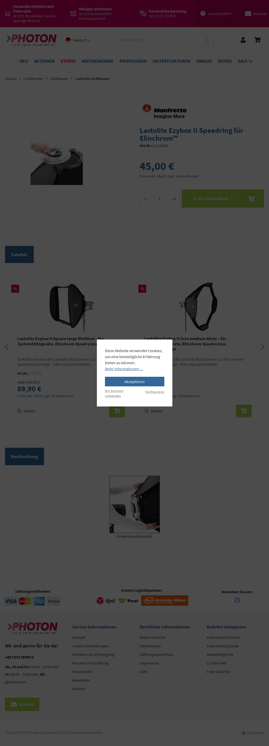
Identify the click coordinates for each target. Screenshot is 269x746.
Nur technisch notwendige (114, 393)
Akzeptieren (134, 381)
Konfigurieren (154, 392)
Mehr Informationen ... (124, 368)
